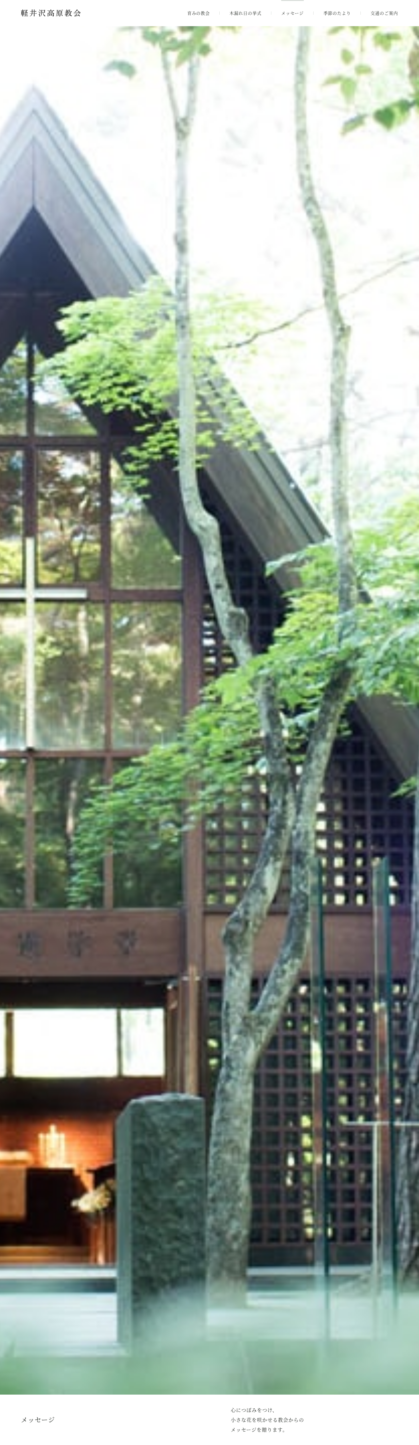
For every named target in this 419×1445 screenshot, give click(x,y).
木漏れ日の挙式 (245, 13)
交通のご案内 (384, 13)
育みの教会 (198, 13)
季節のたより (337, 13)
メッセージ (292, 13)
